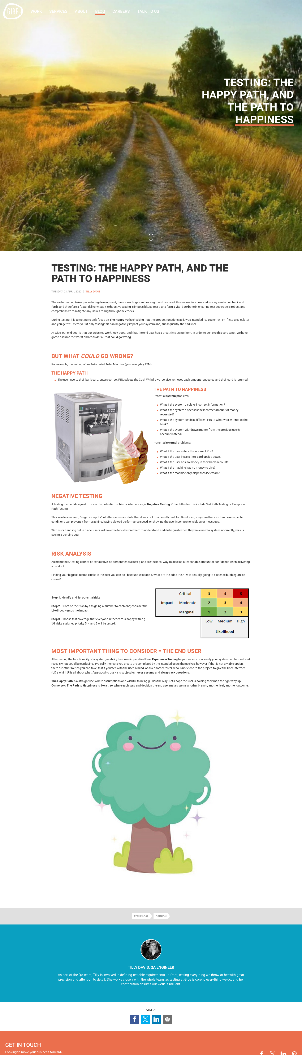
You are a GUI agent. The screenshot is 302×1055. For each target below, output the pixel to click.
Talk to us (148, 11)
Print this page (167, 1019)
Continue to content (151, 237)
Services (58, 11)
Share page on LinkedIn (156, 1019)
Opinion (161, 916)
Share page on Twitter (145, 1019)
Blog (100, 11)
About (81, 11)
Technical (141, 916)
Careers (121, 11)
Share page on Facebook (134, 1019)
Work (36, 11)
